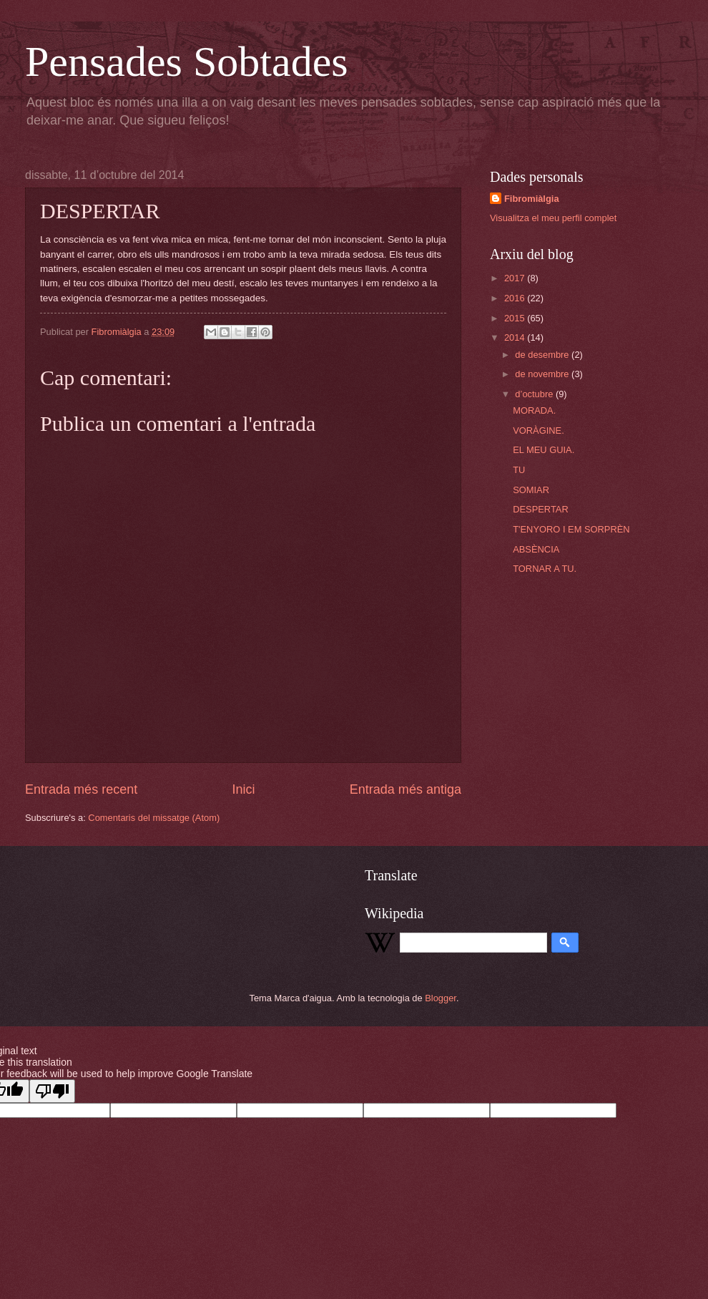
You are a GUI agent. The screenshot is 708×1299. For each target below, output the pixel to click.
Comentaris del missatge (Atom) (154, 817)
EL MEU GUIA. (543, 449)
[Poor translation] (52, 1091)
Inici (243, 789)
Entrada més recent (81, 789)
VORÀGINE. (538, 430)
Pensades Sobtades (186, 61)
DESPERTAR (541, 509)
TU (519, 469)
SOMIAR (531, 490)
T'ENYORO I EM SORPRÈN (571, 529)
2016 (515, 298)
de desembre (543, 354)
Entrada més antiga (405, 789)
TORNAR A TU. (544, 568)
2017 (515, 278)
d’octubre (535, 394)
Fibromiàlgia (531, 198)
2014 (515, 337)
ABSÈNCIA (536, 549)
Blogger (440, 998)
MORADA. (534, 410)
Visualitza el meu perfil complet (553, 218)
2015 (515, 318)
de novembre (543, 374)
